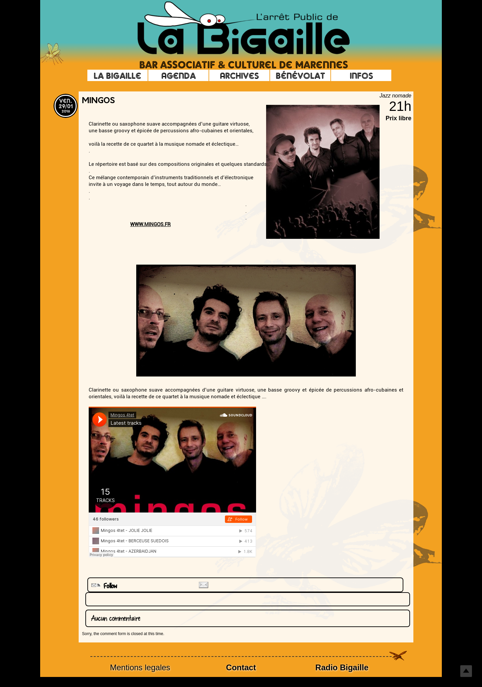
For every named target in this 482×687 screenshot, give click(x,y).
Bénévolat (300, 75)
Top (466, 671)
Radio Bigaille (342, 667)
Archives (239, 75)
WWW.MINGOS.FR (150, 224)
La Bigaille (117, 75)
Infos (361, 75)
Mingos (98, 101)
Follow (103, 586)
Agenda (178, 75)
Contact (241, 667)
